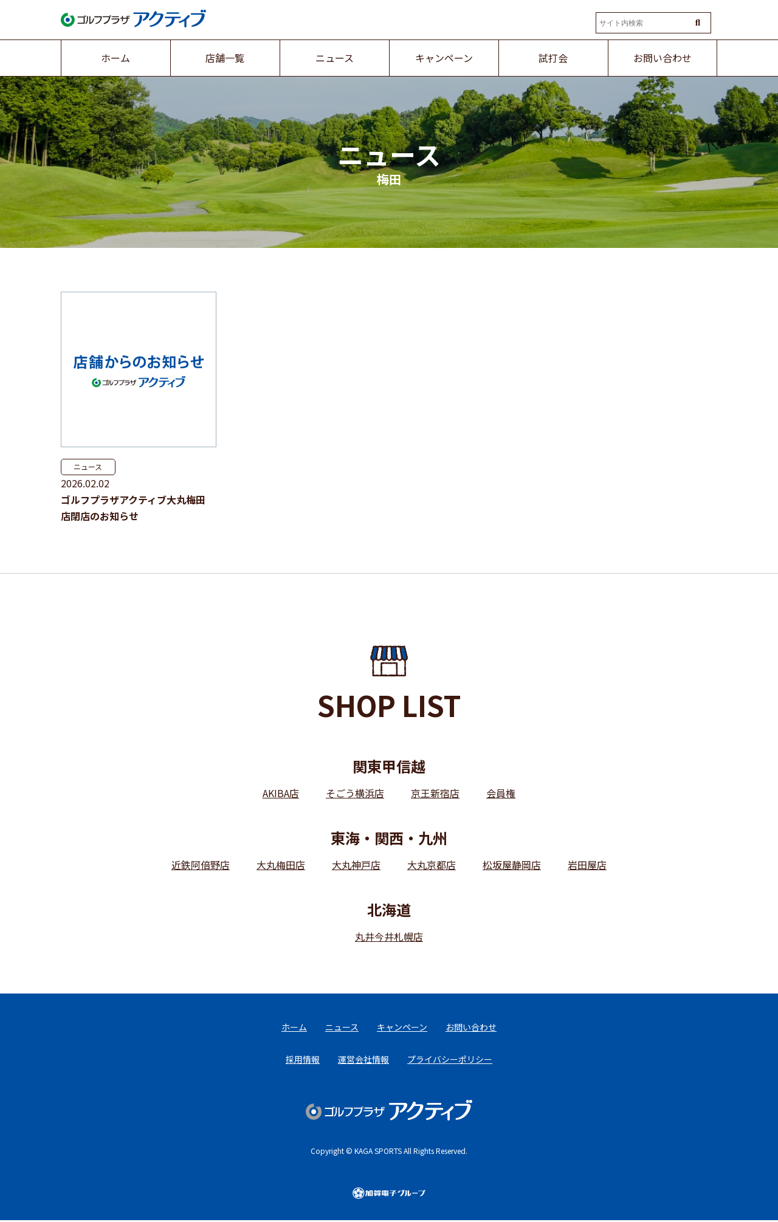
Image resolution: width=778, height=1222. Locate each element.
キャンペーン (402, 1027)
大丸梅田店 (280, 864)
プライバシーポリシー (449, 1060)
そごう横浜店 (355, 793)
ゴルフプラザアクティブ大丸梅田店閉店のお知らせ (133, 507)
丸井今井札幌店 (389, 936)
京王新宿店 (435, 793)
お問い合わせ (471, 1027)
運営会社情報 (363, 1060)
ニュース (88, 466)
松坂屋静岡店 (512, 864)
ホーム (294, 1027)
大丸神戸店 (356, 864)
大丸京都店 (431, 864)
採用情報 (303, 1060)
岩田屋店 (587, 864)
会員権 (500, 793)
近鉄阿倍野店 (200, 864)
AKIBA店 (281, 793)
